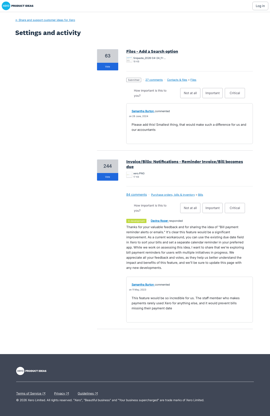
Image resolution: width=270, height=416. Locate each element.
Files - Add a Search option (152, 51)
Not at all (192, 94)
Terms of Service (31, 393)
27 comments (154, 79)
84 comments (136, 195)
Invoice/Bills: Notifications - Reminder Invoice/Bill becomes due (184, 164)
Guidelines (89, 393)
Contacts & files (177, 79)
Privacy (62, 393)
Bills (200, 194)
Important (214, 94)
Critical (237, 94)
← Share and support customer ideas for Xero (45, 20)
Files (193, 79)
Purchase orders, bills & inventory (173, 194)
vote (107, 66)
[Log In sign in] (260, 6)
